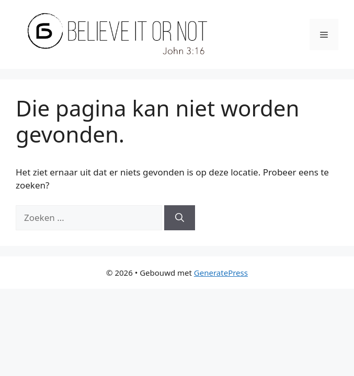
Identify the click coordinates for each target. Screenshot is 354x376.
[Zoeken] (179, 217)
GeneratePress (221, 272)
